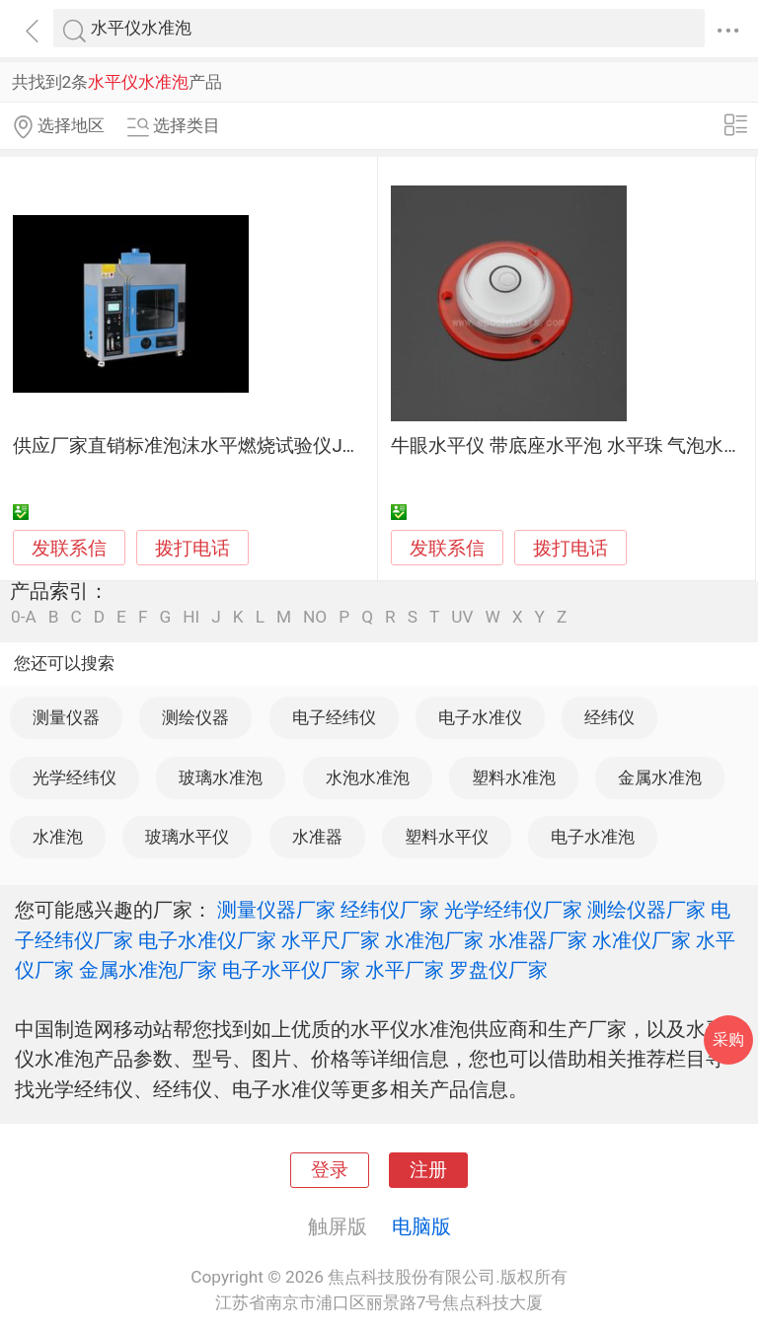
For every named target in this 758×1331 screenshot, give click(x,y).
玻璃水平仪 (187, 837)
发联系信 (69, 548)
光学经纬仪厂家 (513, 910)
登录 (329, 1170)
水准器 (317, 837)
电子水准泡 (593, 837)
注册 (428, 1170)
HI (191, 617)
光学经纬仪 (74, 777)
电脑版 (421, 1226)
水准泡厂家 (434, 940)
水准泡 (58, 837)
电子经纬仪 (334, 717)
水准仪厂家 (641, 940)
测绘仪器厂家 (646, 910)
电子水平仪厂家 (291, 970)
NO (315, 617)
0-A (24, 617)
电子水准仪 (480, 717)
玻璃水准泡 (221, 777)
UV (462, 617)
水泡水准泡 (368, 777)
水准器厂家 (538, 940)
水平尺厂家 (330, 940)
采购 (728, 1039)
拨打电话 (192, 548)
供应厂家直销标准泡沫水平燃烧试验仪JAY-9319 (211, 446)
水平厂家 (404, 970)
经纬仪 (609, 717)
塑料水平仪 (447, 837)
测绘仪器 (195, 717)
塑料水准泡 (514, 777)
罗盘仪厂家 (498, 970)
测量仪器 (66, 717)
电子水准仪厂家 (207, 940)
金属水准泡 (660, 777)
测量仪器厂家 (276, 910)
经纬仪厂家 (390, 910)
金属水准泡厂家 (148, 970)
